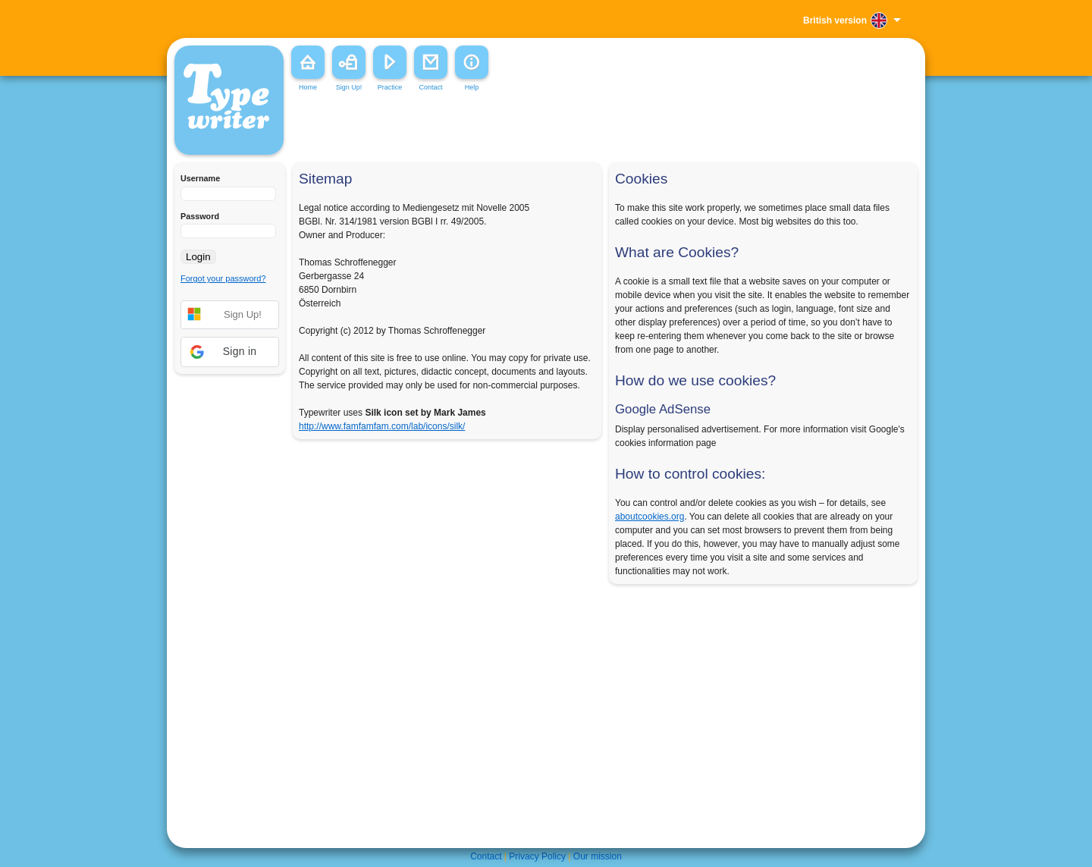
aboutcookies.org (649, 516)
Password (199, 216)
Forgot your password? (223, 278)
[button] (229, 352)
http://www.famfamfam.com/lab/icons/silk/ (382, 426)
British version (835, 20)
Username (200, 178)
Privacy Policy (537, 856)
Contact (485, 856)
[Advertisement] (518, 128)
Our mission (597, 856)
